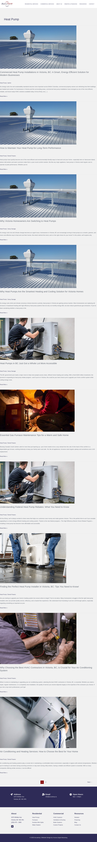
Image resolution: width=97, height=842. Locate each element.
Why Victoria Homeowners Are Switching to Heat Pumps (28, 221)
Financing (77, 819)
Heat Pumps (36, 817)
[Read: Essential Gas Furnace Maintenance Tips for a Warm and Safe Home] (37, 410)
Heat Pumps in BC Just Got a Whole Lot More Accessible (28, 363)
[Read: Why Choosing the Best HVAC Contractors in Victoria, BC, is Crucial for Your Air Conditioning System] (38, 638)
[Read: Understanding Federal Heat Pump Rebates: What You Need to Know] (37, 482)
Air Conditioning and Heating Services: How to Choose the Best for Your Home (39, 751)
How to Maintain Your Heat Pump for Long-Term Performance (30, 148)
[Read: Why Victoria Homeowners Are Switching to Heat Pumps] (38, 196)
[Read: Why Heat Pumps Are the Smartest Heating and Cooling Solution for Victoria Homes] (38, 266)
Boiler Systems (57, 822)
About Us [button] (59, 4)
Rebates (76, 817)
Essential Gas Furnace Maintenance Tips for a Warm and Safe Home (34, 435)
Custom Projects (58, 825)
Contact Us (77, 825)
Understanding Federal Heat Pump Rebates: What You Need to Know (34, 507)
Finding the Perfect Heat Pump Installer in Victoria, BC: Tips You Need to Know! (39, 586)
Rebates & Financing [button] (70, 4)
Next (89, 782)
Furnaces (35, 819)
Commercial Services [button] (47, 4)
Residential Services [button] (31, 4)
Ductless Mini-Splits (38, 822)
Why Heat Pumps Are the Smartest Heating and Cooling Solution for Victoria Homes (41, 291)
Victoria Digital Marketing (60, 837)
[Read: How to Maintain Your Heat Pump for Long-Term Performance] (38, 123)
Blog (75, 822)
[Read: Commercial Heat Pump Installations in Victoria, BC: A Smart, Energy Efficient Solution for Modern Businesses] (38, 47)
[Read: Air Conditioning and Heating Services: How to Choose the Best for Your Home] (38, 722)
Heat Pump (3, 83)
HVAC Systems (58, 817)
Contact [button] (91, 4)
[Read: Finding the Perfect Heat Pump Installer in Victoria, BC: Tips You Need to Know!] (33, 558)
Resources (83, 4)
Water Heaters (36, 825)
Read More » (4, 96)
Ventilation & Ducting (59, 819)
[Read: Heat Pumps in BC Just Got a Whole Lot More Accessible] (37, 338)
